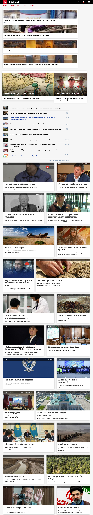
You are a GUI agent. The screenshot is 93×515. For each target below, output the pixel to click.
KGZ (33, 2)
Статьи (12, 5)
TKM (42, 2)
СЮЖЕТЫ (32, 5)
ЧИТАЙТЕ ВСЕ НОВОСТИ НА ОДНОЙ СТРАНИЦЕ (58, 120)
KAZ (29, 2)
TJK (37, 2)
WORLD (50, 2)
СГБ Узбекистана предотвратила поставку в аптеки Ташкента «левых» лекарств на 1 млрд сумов (79, 23)
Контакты (6, 511)
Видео (19, 5)
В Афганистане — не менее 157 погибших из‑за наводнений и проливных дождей (35, 22)
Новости (5, 5)
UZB (46, 2)
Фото (25, 5)
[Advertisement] (81, 85)
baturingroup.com (56, 513)
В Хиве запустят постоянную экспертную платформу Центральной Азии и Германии (57, 22)
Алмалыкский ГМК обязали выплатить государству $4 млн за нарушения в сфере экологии (13, 23)
